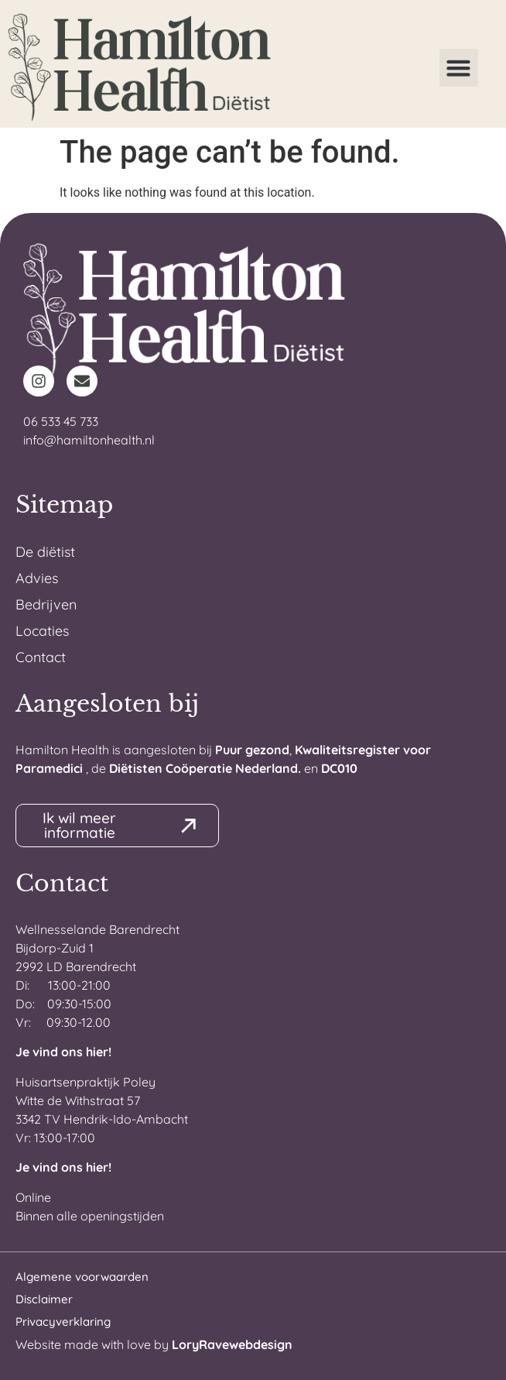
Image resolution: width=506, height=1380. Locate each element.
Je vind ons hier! (63, 1051)
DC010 (339, 768)
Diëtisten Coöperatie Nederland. (205, 768)
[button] (458, 68)
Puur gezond (252, 749)
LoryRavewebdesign (232, 1344)
